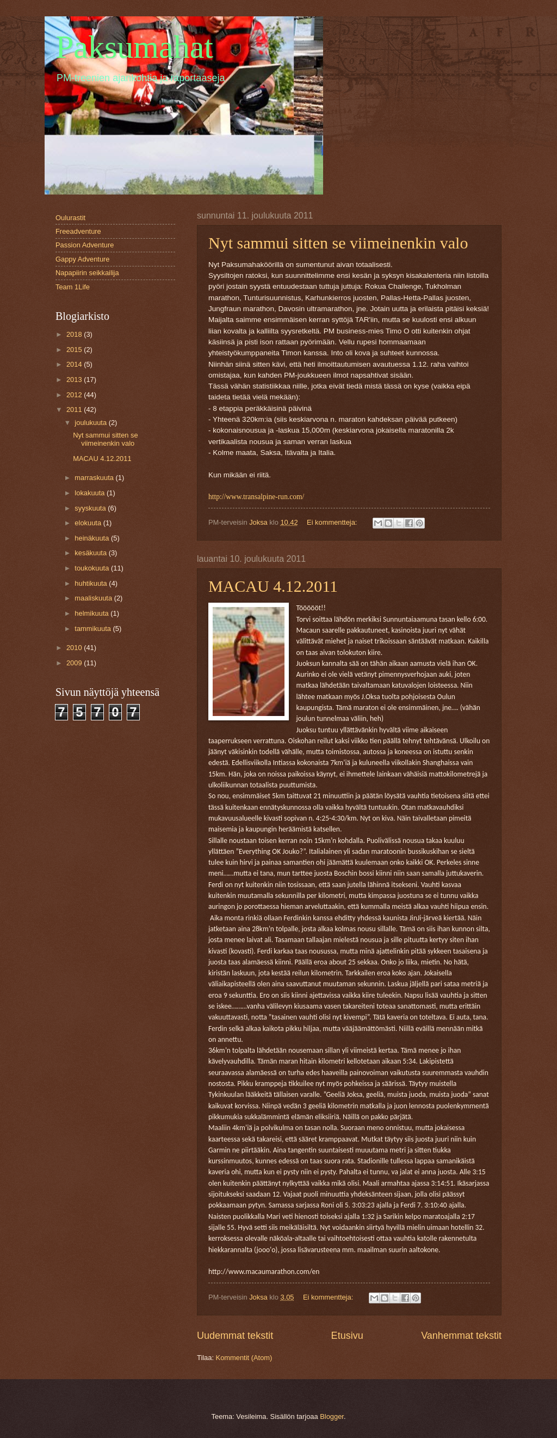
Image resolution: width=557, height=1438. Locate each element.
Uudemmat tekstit (235, 1335)
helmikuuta (92, 613)
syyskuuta (91, 508)
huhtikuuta (92, 583)
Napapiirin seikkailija (87, 273)
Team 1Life (72, 287)
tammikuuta (94, 628)
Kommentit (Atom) (244, 1358)
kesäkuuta (91, 553)
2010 (75, 648)
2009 (75, 663)
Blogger (332, 1416)
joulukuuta (91, 422)
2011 (75, 409)
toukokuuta (93, 568)
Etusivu (347, 1335)
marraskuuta (95, 478)
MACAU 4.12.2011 (273, 586)
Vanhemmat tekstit (461, 1335)
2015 (75, 349)
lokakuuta (91, 493)
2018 (75, 334)
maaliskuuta (94, 598)
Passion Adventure (84, 245)
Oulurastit (70, 218)
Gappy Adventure (82, 259)
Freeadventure (78, 231)
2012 (75, 395)
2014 (75, 364)
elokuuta (89, 523)
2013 (75, 379)
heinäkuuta (93, 538)
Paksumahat (134, 47)
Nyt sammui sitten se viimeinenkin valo (338, 243)
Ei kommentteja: (333, 522)
